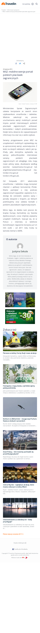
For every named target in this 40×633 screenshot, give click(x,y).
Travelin (3, 10)
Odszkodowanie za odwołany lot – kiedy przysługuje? (17, 521)
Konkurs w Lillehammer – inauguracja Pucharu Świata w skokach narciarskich (20, 420)
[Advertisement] (20, 34)
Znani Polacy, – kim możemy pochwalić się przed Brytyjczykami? (18, 453)
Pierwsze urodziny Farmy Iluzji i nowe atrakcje (19, 353)
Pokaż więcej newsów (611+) (13, 534)
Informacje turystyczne (13, 10)
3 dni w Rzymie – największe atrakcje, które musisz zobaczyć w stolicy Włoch (18, 486)
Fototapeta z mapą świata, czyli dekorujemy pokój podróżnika (19, 387)
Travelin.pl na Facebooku (20, 549)
